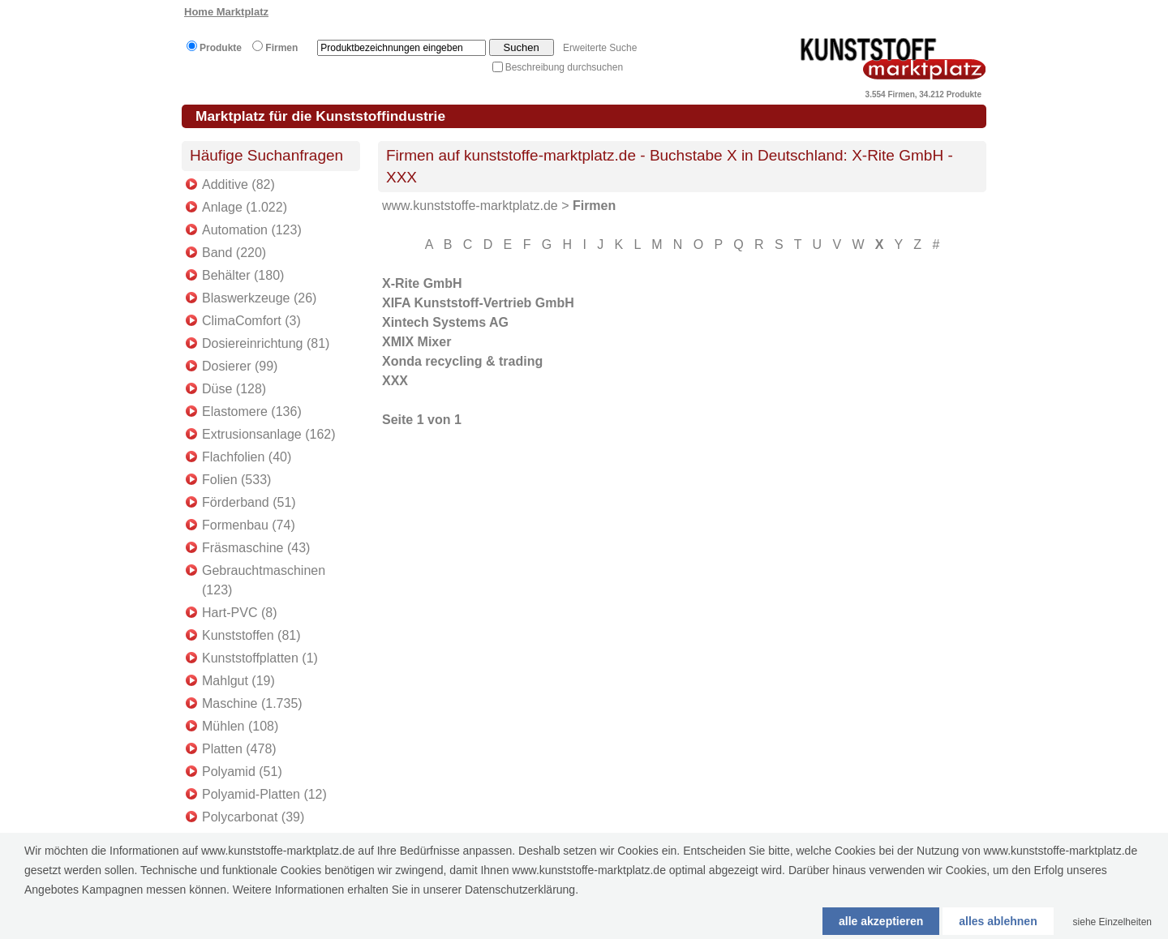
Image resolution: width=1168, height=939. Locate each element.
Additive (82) (238, 184)
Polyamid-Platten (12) (264, 794)
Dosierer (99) (239, 366)
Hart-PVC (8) (239, 613)
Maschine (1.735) (252, 703)
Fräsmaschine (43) (256, 548)
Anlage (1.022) (244, 207)
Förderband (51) (249, 502)
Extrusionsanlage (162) (269, 434)
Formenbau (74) (248, 525)
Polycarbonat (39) (253, 817)
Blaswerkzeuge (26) (259, 298)
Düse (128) (234, 389)
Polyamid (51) (242, 771)
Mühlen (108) (240, 726)
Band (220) (234, 252)
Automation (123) (252, 230)
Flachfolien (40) (246, 457)
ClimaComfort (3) (251, 321)
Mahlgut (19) (238, 681)
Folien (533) (236, 480)
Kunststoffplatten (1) (260, 658)
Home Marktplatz (226, 12)
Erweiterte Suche (600, 48)
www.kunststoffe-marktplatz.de (470, 205)
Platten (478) (239, 749)
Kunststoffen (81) (251, 635)
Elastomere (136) (252, 411)
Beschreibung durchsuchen (564, 67)
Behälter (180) (243, 275)
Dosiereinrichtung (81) (265, 343)
